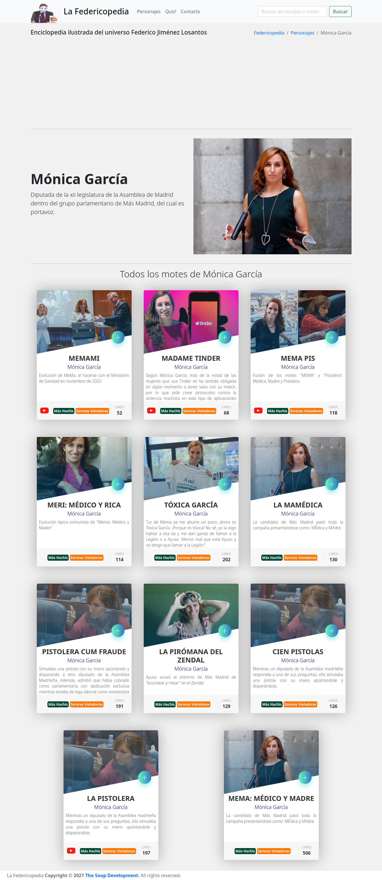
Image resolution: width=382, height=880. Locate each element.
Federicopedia (269, 33)
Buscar (340, 11)
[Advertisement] (191, 84)
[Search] (292, 11)
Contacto (190, 11)
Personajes (148, 11)
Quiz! (170, 11)
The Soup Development (111, 875)
